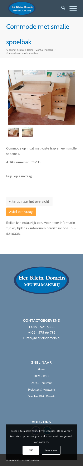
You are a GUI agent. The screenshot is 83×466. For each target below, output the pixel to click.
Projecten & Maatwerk (41, 389)
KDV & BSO (41, 376)
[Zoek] (61, 8)
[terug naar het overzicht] (29, 201)
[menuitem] (61, 8)
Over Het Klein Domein (41, 396)
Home (41, 369)
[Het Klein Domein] (34, 8)
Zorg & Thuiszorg (41, 383)
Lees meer (51, 450)
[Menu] (71, 8)
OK (31, 450)
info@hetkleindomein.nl (43, 338)
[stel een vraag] (21, 212)
